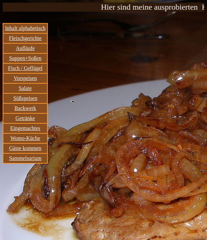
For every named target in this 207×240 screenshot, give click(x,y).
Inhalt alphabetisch (25, 28)
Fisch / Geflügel (25, 68)
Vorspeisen (25, 78)
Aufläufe (25, 48)
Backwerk (25, 108)
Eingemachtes (25, 128)
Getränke (25, 118)
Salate (25, 88)
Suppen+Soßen (25, 58)
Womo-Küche (25, 138)
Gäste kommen (25, 148)
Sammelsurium (25, 158)
